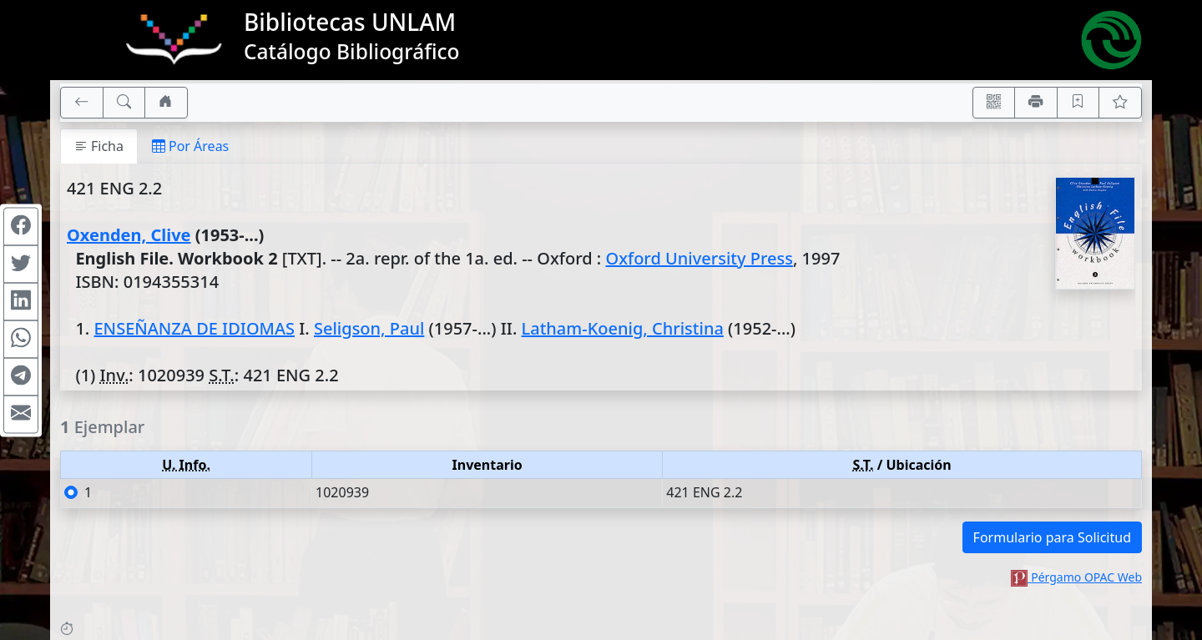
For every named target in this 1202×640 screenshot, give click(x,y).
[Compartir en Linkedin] (20, 301)
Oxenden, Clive (129, 235)
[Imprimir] (1036, 102)
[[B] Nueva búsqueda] (124, 102)
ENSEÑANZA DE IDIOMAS (194, 328)
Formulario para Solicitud (1052, 537)
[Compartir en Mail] (20, 414)
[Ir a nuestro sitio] (166, 102)
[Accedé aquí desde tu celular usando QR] (994, 102)
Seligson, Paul (369, 328)
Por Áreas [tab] (190, 146)
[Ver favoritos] (1120, 102)
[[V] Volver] (82, 102)
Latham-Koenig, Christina (623, 328)
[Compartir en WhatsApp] (20, 339)
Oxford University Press (698, 258)
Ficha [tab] (99, 146)
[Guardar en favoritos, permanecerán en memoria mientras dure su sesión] (1078, 102)
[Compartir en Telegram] (20, 376)
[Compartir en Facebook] (20, 226)
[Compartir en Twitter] (20, 263)
